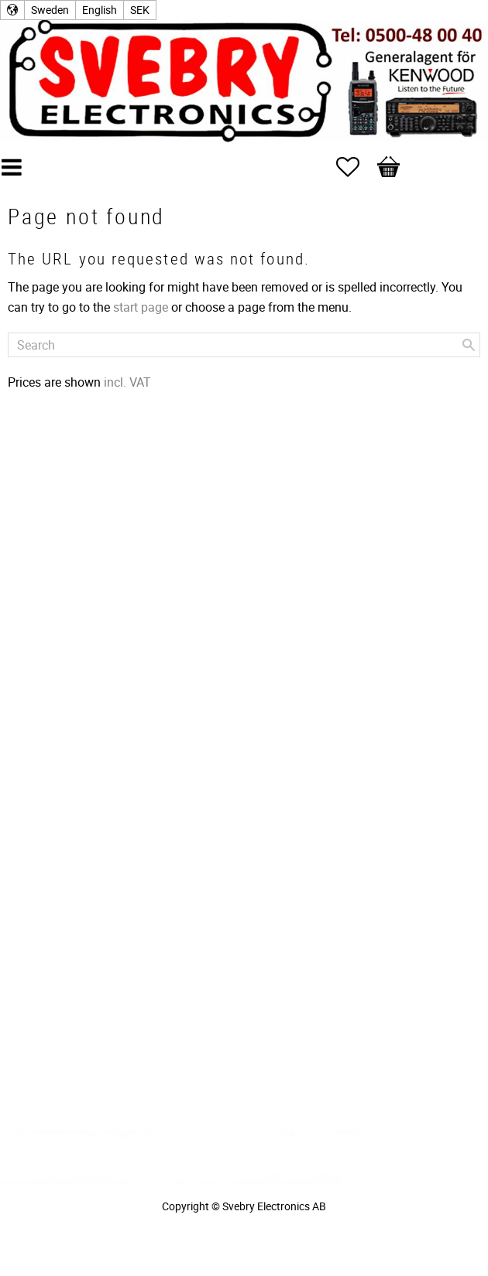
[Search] (468, 345)
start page (140, 307)
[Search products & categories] (244, 345)
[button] (355, 167)
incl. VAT (127, 382)
